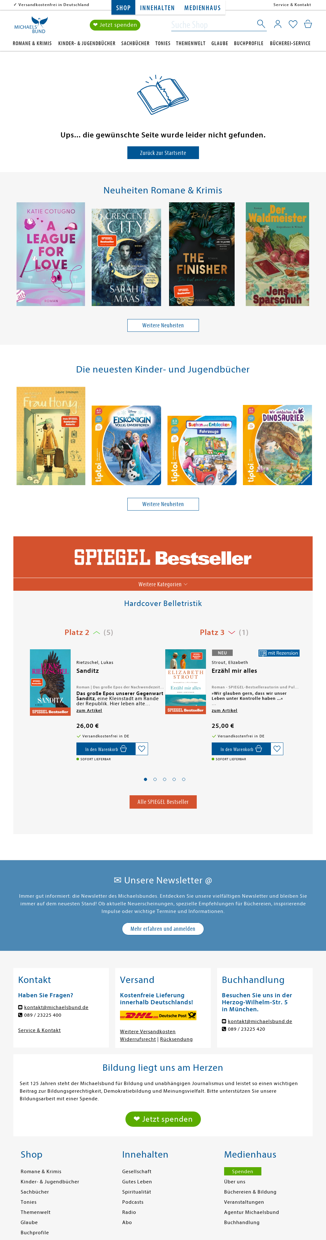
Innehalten (157, 8)
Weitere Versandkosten (148, 1031)
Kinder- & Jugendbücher (87, 43)
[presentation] (17, 255)
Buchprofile (249, 43)
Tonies (163, 43)
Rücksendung (176, 1039)
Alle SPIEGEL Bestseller (163, 801)
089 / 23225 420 (246, 1029)
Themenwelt (191, 43)
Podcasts (133, 1202)
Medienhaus (202, 8)
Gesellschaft (137, 1171)
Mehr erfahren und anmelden (163, 928)
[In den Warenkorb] (241, 748)
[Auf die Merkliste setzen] (141, 748)
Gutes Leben (137, 1182)
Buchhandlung (242, 1222)
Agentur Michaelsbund (251, 1212)
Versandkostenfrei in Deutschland (53, 4)
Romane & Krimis (32, 43)
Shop (123, 8)
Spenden (242, 1171)
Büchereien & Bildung (250, 1192)
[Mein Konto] (277, 24)
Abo (127, 1222)
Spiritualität (136, 1192)
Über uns (234, 1182)
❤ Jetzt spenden (115, 25)
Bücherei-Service (290, 43)
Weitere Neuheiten (163, 325)
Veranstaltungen (244, 1202)
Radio (129, 1212)
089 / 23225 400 (42, 1015)
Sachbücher (135, 43)
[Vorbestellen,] (105, 748)
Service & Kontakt (292, 4)
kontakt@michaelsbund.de (56, 1007)
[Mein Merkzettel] (293, 24)
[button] (145, 779)
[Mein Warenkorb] (308, 24)
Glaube (219, 43)
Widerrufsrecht (138, 1039)
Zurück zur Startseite (163, 153)
